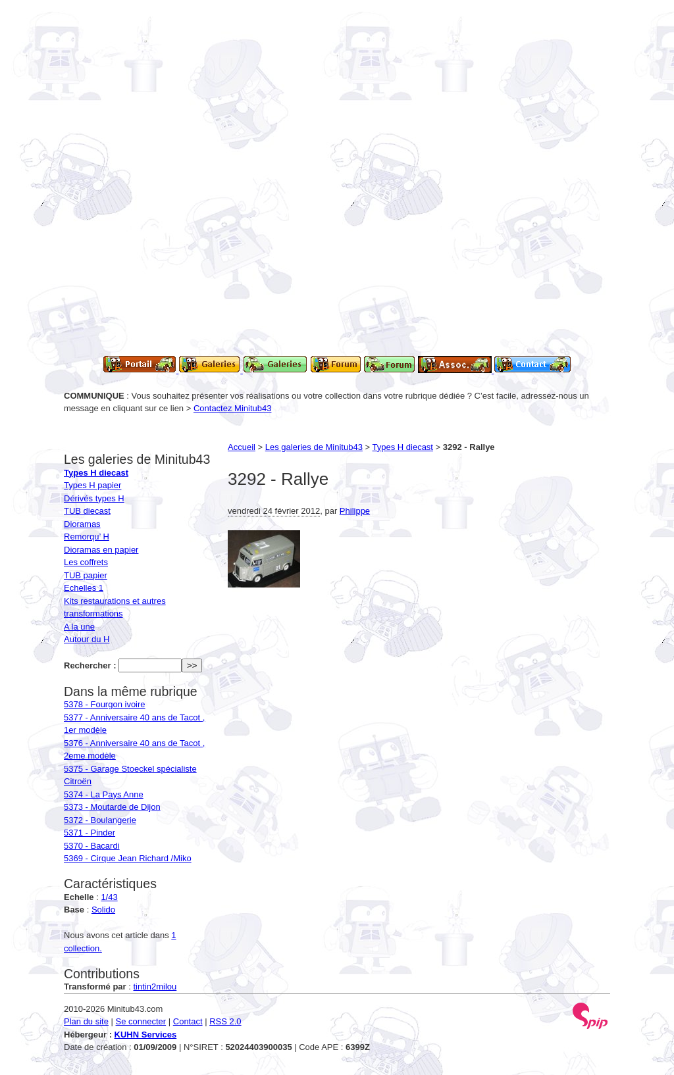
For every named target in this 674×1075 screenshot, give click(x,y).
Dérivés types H (94, 498)
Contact (188, 1021)
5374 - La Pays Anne (103, 794)
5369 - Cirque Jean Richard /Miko (128, 858)
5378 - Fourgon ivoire (104, 704)
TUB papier (85, 575)
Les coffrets (86, 562)
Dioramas (82, 524)
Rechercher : (90, 665)
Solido (103, 909)
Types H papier (92, 485)
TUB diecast (87, 511)
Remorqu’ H (86, 536)
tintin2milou (155, 986)
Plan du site (86, 1021)
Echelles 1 (83, 588)
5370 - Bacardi (92, 846)
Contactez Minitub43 (233, 408)
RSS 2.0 (225, 1021)
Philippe (355, 511)
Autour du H (86, 639)
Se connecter (141, 1021)
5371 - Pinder (89, 833)
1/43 (109, 897)
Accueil (241, 447)
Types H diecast (403, 447)
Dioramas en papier (101, 550)
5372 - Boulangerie (100, 820)
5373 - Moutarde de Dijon (112, 807)
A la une (79, 627)
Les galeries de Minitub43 (314, 447)
